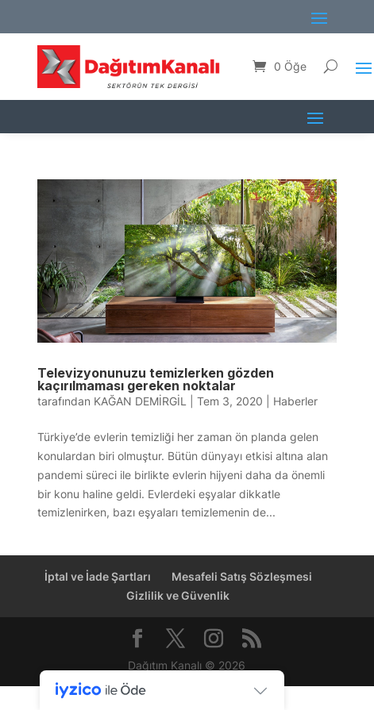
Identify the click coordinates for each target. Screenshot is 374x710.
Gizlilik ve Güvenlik (177, 595)
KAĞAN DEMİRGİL (140, 401)
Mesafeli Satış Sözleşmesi (242, 576)
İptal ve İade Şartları (97, 576)
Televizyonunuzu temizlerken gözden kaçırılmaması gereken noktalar (155, 379)
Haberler (295, 401)
